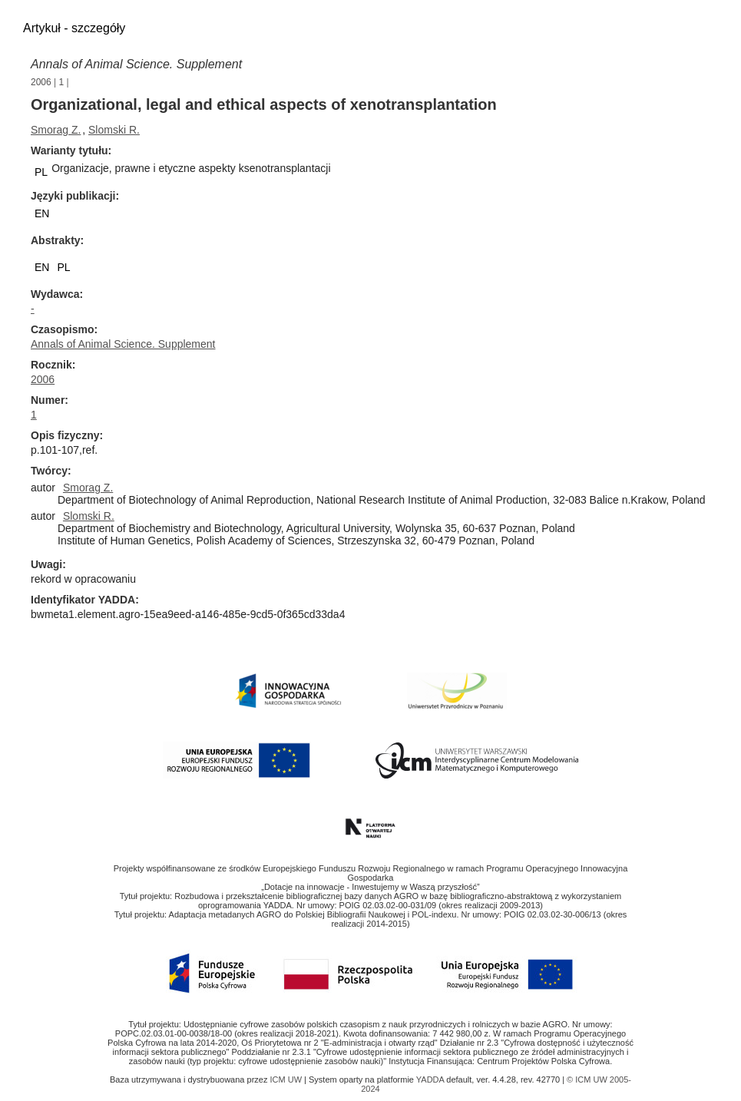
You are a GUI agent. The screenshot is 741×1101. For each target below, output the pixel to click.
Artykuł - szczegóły (74, 28)
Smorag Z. (56, 130)
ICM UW (287, 1079)
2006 (41, 82)
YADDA (431, 1079)
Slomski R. (114, 130)
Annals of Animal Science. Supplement (136, 64)
